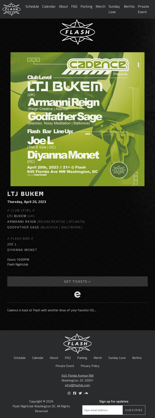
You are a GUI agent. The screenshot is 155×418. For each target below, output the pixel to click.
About (63, 6)
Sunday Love (114, 9)
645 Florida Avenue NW (78, 375)
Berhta (129, 6)
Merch (100, 6)
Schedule (32, 6)
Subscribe (134, 410)
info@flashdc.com (77, 385)
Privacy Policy (90, 365)
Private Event (143, 9)
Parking (86, 6)
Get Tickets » (77, 281)
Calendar (49, 6)
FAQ (74, 6)
